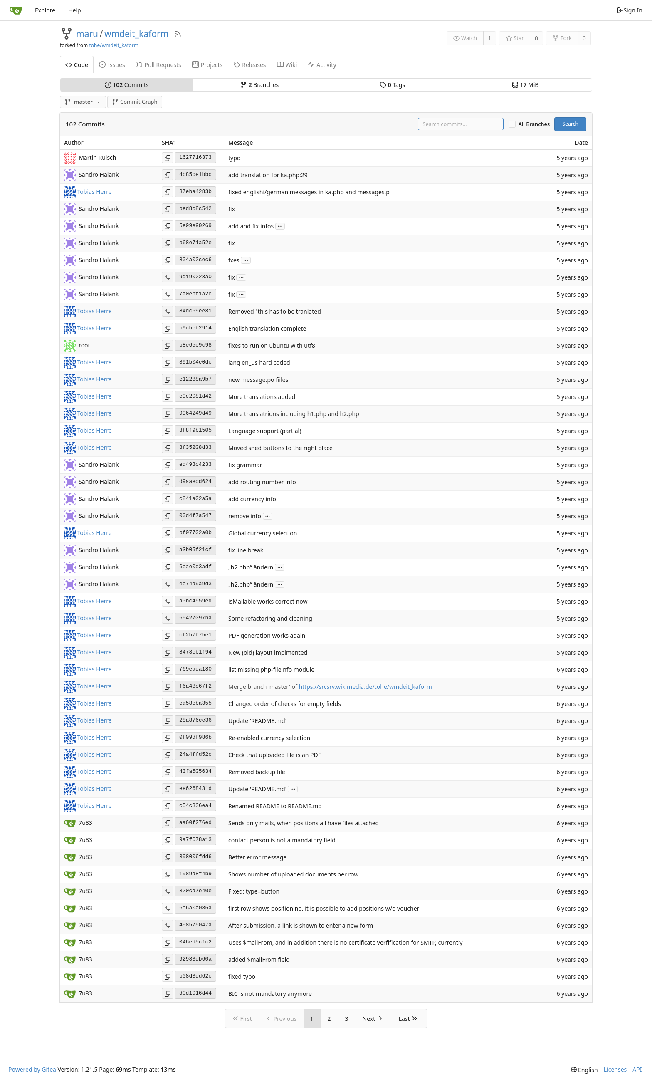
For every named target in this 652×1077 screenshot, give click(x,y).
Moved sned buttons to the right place (280, 448)
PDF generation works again (266, 635)
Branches (259, 85)
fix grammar (245, 465)
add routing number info (262, 482)
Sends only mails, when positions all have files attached (303, 823)
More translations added (261, 397)
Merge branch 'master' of (263, 687)
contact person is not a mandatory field (282, 840)
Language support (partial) (264, 431)
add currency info (252, 499)
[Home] (15, 10)
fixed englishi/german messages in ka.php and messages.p (309, 192)
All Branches (534, 124)
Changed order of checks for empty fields (284, 704)
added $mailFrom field (259, 959)
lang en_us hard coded (259, 362)
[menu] (584, 1070)
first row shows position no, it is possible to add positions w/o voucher (323, 908)
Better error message (257, 857)
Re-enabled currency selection (269, 738)
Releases (249, 65)
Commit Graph (134, 101)
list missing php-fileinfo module (271, 669)
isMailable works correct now (267, 601)
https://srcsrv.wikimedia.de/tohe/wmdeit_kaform (365, 687)
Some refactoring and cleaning (270, 618)
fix (231, 209)
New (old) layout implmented (267, 652)
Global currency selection (262, 533)
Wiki (287, 65)
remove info (244, 516)
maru (87, 34)
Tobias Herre (94, 192)
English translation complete (267, 328)
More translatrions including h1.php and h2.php (293, 414)
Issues (112, 65)
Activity (322, 65)
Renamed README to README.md (275, 806)
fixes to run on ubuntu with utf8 (271, 345)
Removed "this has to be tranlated (274, 311)
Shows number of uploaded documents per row (293, 874)
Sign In (629, 10)
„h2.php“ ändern (250, 567)
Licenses (615, 1069)
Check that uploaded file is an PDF (274, 755)
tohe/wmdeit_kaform (113, 45)
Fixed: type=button (253, 891)
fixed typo (241, 976)
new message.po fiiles (258, 380)
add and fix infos (251, 226)
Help (74, 10)
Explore (45, 10)
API (637, 1069)
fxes (234, 260)
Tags (392, 85)
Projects (207, 65)
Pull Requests (158, 65)
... (280, 225)
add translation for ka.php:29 (268, 175)
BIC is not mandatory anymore (270, 994)
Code (76, 65)
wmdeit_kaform (136, 34)
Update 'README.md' (257, 721)
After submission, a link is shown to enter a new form (300, 925)
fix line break (245, 550)
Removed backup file (256, 772)
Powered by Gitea (32, 1069)
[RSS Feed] (178, 33)
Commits (127, 85)
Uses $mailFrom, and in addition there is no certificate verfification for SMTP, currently (345, 942)
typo (234, 158)
